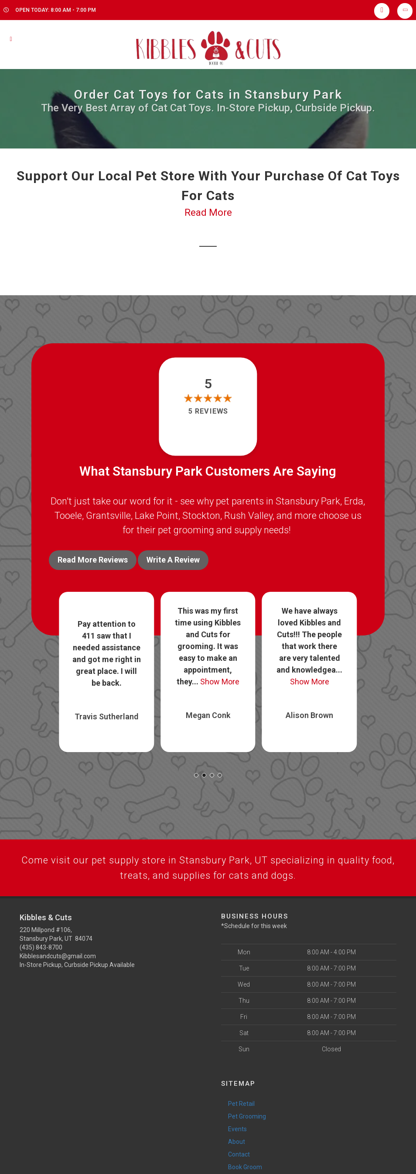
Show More (219, 681)
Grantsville (108, 515)
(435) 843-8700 (41, 947)
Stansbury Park (308, 501)
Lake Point (156, 515)
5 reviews (208, 411)
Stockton (201, 515)
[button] (196, 775)
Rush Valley (248, 515)
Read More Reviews (93, 559)
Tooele (68, 515)
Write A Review (173, 559)
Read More (208, 212)
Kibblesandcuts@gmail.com (58, 956)
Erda (353, 501)
